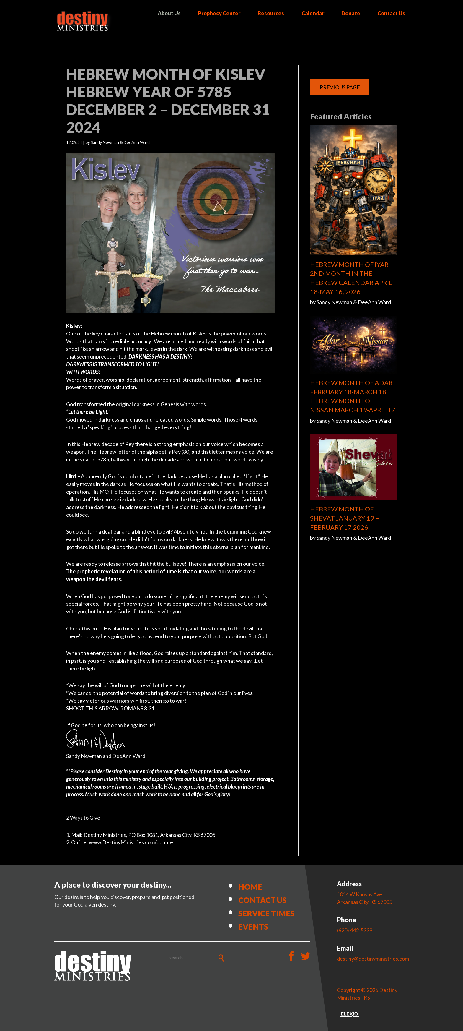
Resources (270, 13)
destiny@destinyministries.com (373, 958)
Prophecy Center (219, 13)
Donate (350, 13)
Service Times (266, 913)
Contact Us (391, 13)
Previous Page (340, 87)
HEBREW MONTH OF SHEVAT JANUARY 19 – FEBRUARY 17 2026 (344, 518)
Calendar (312, 13)
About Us (169, 13)
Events (253, 926)
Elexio (349, 1014)
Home (250, 886)
